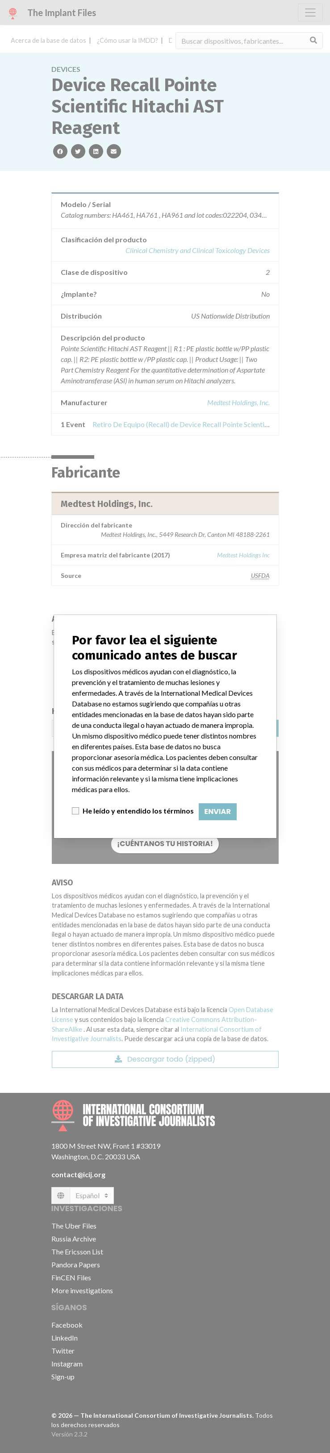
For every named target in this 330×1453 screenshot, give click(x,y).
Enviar (218, 811)
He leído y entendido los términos (138, 810)
